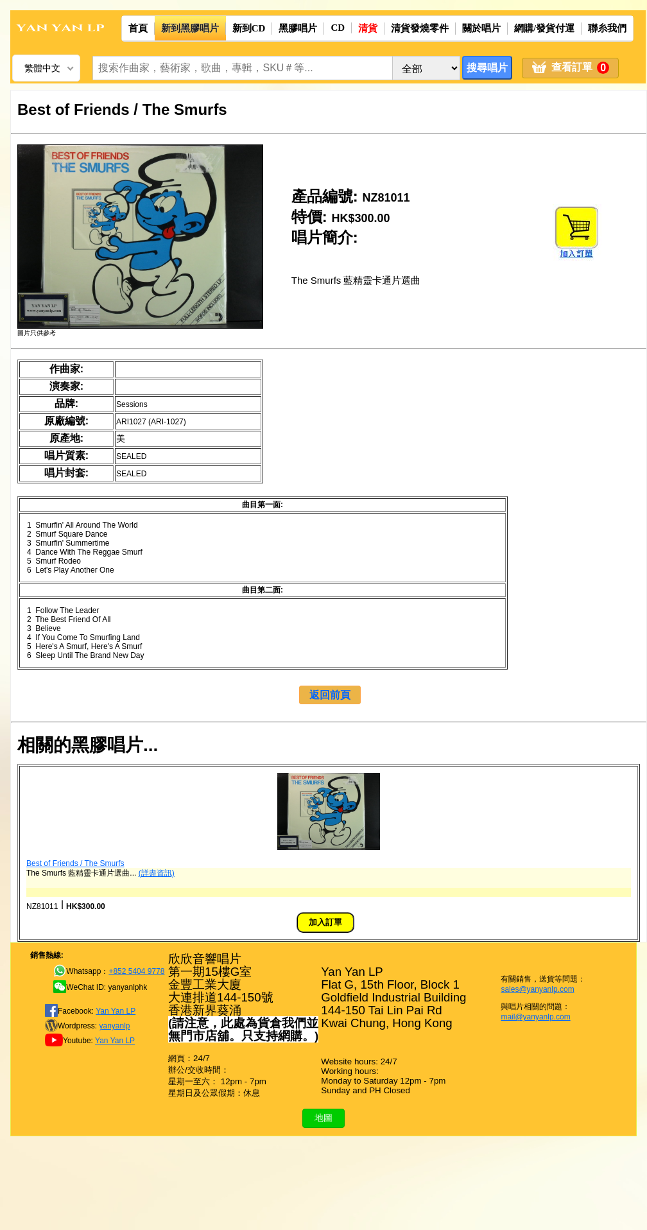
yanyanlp (114, 1025)
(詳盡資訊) (157, 873)
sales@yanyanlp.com (537, 989)
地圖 (323, 1118)
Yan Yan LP (115, 1011)
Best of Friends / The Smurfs (75, 863)
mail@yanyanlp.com (535, 1016)
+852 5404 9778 (136, 971)
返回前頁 (329, 694)
